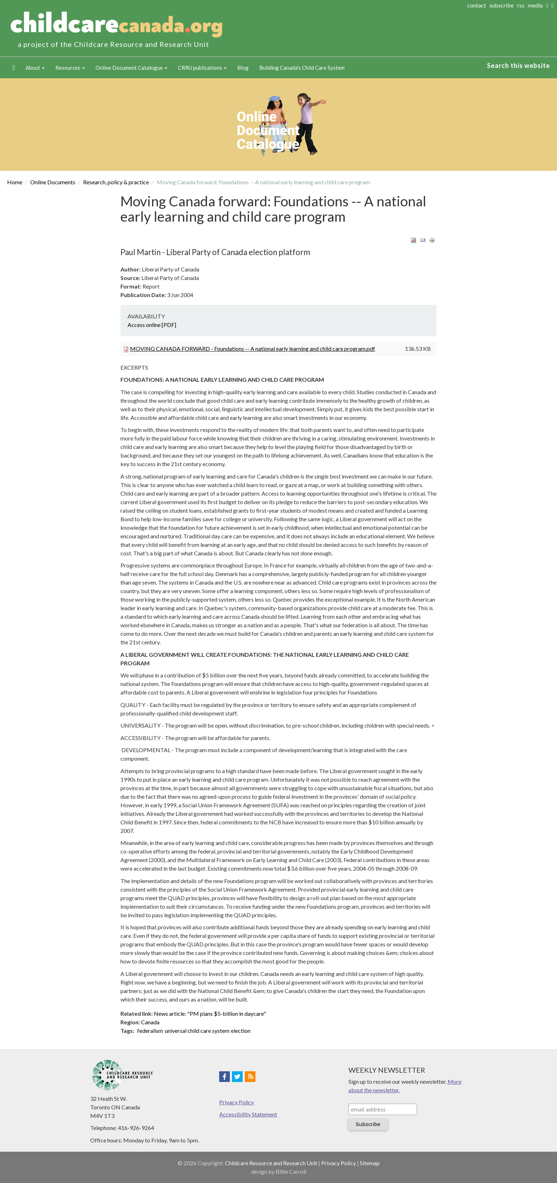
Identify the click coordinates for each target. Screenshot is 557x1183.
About (35, 67)
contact (476, 5)
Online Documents (52, 182)
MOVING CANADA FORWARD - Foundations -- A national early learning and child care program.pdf (252, 348)
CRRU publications (202, 67)
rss (520, 5)
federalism (150, 1030)
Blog (243, 67)
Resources (70, 67)
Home (13, 67)
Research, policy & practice (116, 182)
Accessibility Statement (248, 1114)
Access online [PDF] (152, 324)
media (535, 5)
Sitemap (370, 1163)
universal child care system (197, 1030)
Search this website (518, 65)
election (240, 1030)
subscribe (502, 5)
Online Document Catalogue (131, 67)
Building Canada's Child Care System (302, 67)
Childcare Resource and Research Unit (271, 1163)
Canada (150, 1022)
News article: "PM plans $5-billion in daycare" (210, 1013)
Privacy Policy (236, 1102)
